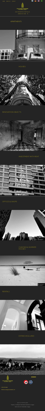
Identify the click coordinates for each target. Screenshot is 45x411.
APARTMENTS (14, 21)
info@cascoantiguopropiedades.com (8, 389)
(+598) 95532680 (4, 387)
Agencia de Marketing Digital (22, 402)
